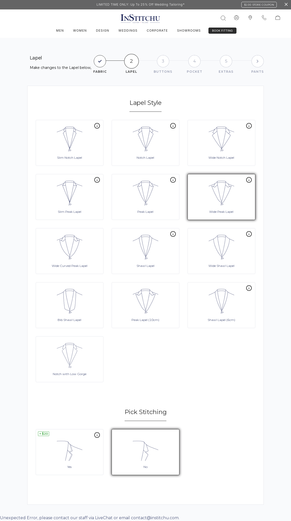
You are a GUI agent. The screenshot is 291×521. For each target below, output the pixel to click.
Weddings (128, 30)
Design (102, 30)
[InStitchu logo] (250, 18)
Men (60, 30)
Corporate (157, 30)
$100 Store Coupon (259, 4)
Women (80, 30)
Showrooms (189, 30)
